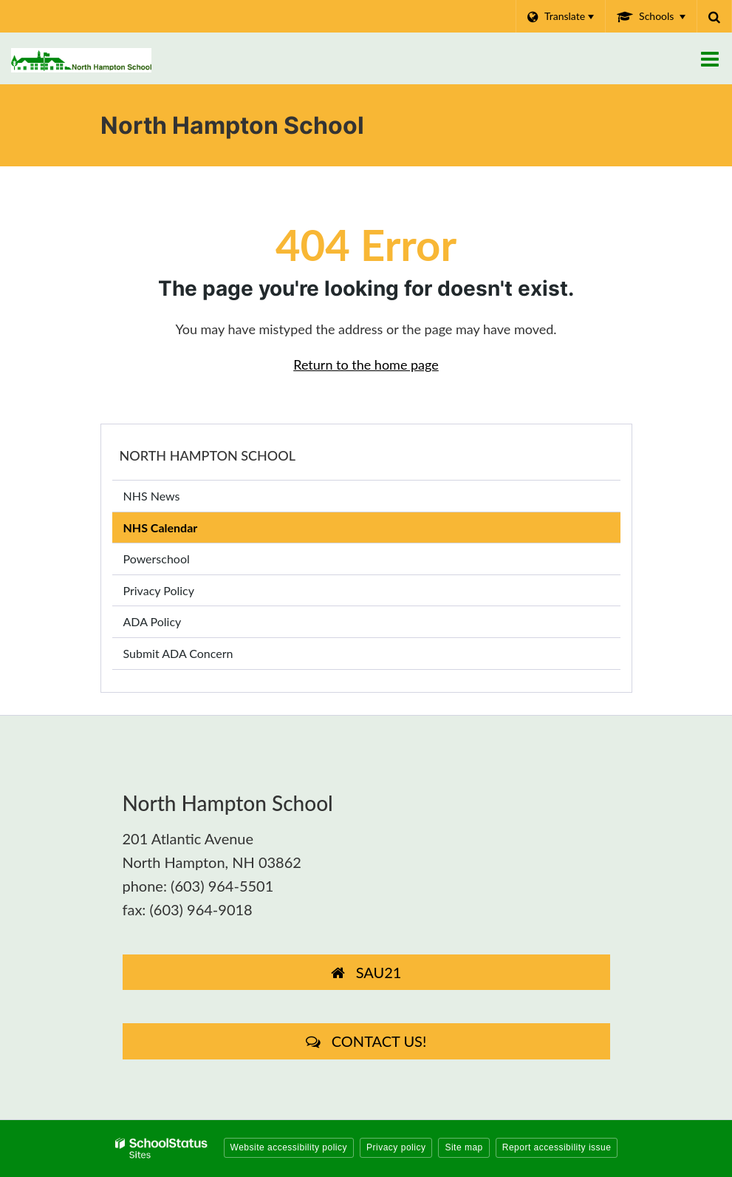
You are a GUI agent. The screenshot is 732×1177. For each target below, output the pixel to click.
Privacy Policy (159, 590)
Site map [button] (463, 1147)
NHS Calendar (160, 527)
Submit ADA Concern (178, 653)
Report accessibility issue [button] (557, 1147)
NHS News (151, 496)
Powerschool (178, 561)
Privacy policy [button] (395, 1147)
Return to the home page (366, 364)
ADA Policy (152, 621)
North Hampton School (208, 455)
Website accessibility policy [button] (289, 1147)
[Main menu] (710, 58)
